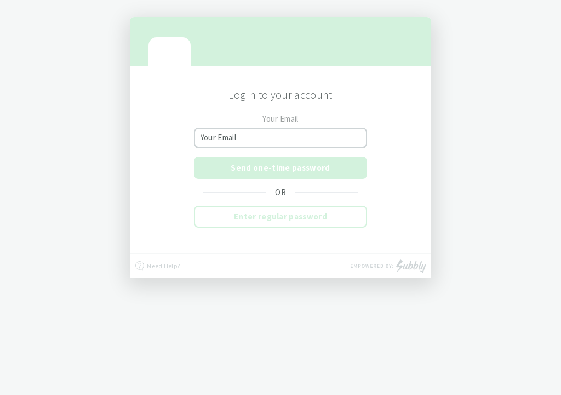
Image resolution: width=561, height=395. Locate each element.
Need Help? (157, 266)
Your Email (280, 118)
